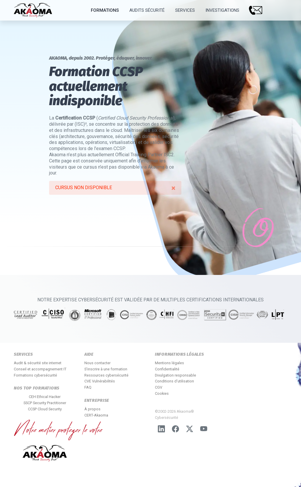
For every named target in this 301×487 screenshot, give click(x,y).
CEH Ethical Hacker (45, 396)
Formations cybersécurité (35, 375)
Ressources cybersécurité (106, 375)
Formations (105, 10)
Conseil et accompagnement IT (40, 369)
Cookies (162, 393)
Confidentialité (167, 369)
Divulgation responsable (175, 375)
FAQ (87, 387)
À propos (92, 409)
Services (185, 10)
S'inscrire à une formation (105, 369)
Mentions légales (169, 363)
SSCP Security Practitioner (45, 403)
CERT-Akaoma (96, 415)
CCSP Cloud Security (45, 409)
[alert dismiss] (173, 188)
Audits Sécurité (147, 10)
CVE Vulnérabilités (99, 381)
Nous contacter (97, 363)
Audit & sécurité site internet (37, 363)
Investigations (222, 10)
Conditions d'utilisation (174, 381)
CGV (158, 387)
